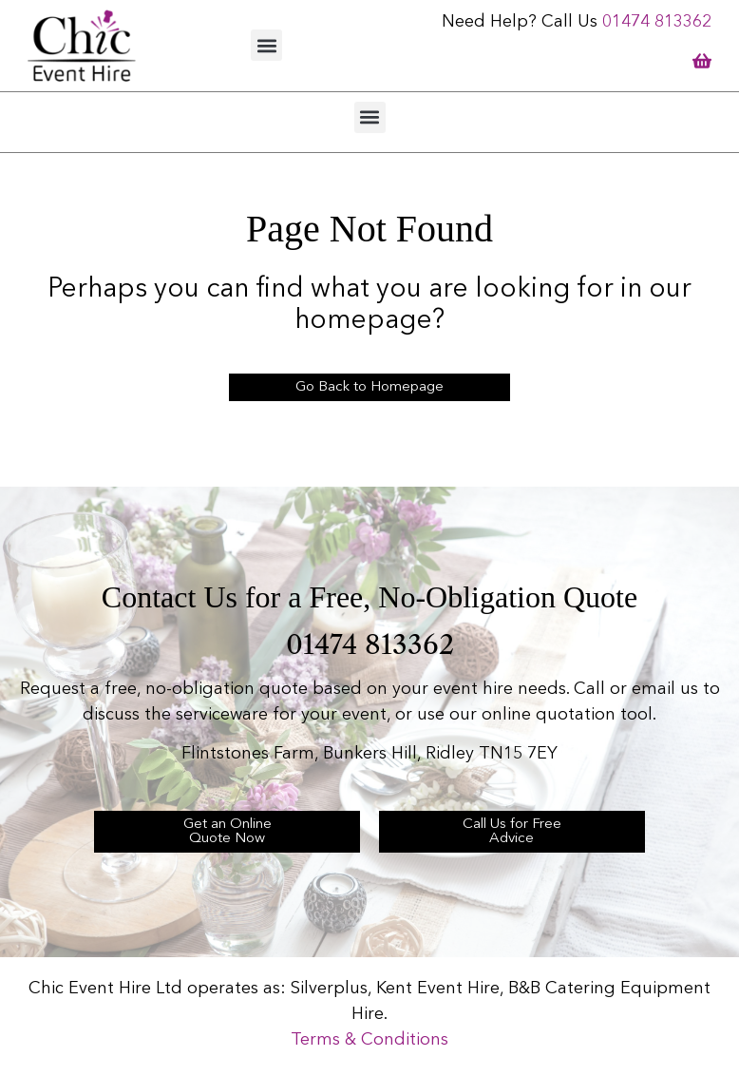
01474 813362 (656, 21)
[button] (266, 45)
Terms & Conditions (369, 1039)
